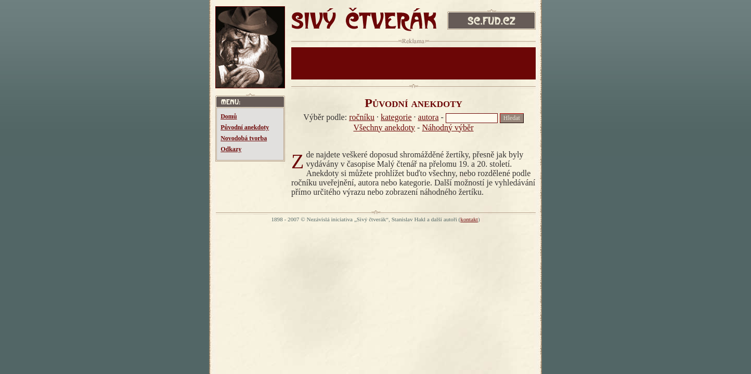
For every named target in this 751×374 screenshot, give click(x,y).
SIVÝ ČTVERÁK (364, 21)
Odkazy (231, 149)
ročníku (361, 117)
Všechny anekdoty (384, 127)
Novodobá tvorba (244, 138)
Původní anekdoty (245, 127)
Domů (229, 116)
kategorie (396, 117)
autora (428, 117)
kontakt (469, 219)
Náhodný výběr (447, 127)
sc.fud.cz (491, 21)
